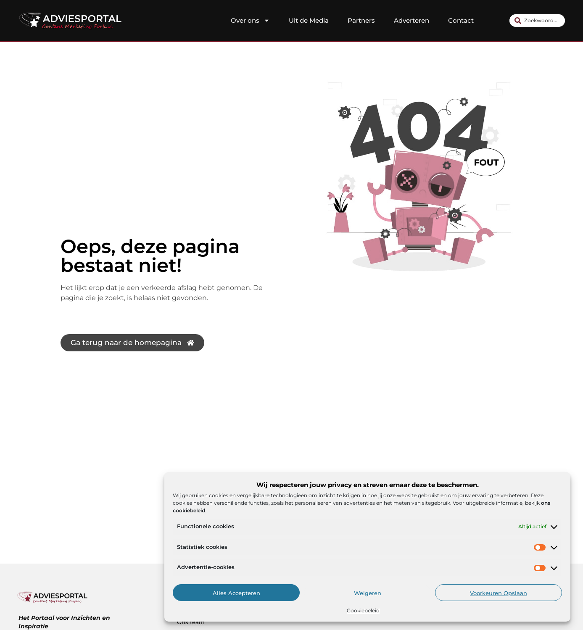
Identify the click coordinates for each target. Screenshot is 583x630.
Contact (461, 20)
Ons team (191, 622)
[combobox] (537, 20)
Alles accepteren (236, 593)
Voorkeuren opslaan (498, 593)
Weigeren (367, 593)
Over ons (250, 20)
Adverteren (411, 20)
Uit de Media (309, 20)
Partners (361, 20)
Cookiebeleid (363, 610)
